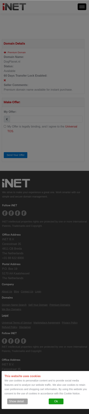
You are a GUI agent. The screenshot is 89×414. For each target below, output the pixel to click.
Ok (56, 401)
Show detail (16, 401)
